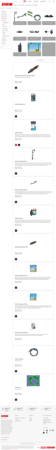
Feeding (3, 43)
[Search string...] (18, 1)
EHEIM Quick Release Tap (21, 247)
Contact (16, 419)
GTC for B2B (45, 417)
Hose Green (18, 387)
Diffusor (3, 32)
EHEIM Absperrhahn (20, 104)
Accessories (4, 18)
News (30, 420)
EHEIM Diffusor (19, 132)
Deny (38, 447)
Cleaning (3, 41)
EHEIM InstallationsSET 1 (21, 161)
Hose (3, 24)
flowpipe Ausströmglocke (21, 332)
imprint (44, 423)
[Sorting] (47, 60)
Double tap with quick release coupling (25, 75)
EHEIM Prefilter (19, 218)
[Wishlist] (50, 1)
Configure (43, 447)
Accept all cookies (50, 447)
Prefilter (3, 34)
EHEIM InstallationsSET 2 (21, 189)
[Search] (25, 1)
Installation (4, 20)
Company (30, 1)
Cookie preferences (47, 419)
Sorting (37, 60)
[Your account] (43, 1)
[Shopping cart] (53, 1)
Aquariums (3, 11)
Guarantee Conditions (47, 422)
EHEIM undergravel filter (21, 275)
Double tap (4, 26)
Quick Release (5, 30)
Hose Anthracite (19, 359)
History (30, 417)
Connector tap (5, 28)
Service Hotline (4, 439)
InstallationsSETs (5, 22)
